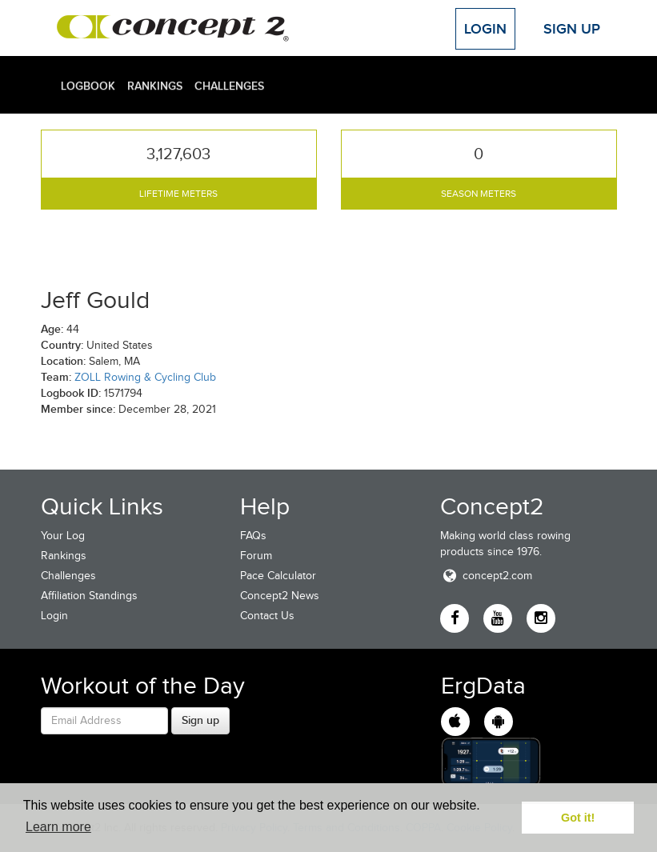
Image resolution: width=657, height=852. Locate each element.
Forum (256, 556)
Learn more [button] (58, 827)
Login (485, 29)
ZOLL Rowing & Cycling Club (145, 377)
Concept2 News (279, 596)
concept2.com (486, 576)
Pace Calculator (278, 576)
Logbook (88, 85)
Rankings (154, 85)
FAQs (253, 536)
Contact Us (267, 616)
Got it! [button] (578, 817)
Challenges (229, 85)
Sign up (200, 720)
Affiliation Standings (89, 596)
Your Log (63, 536)
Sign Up (571, 29)
